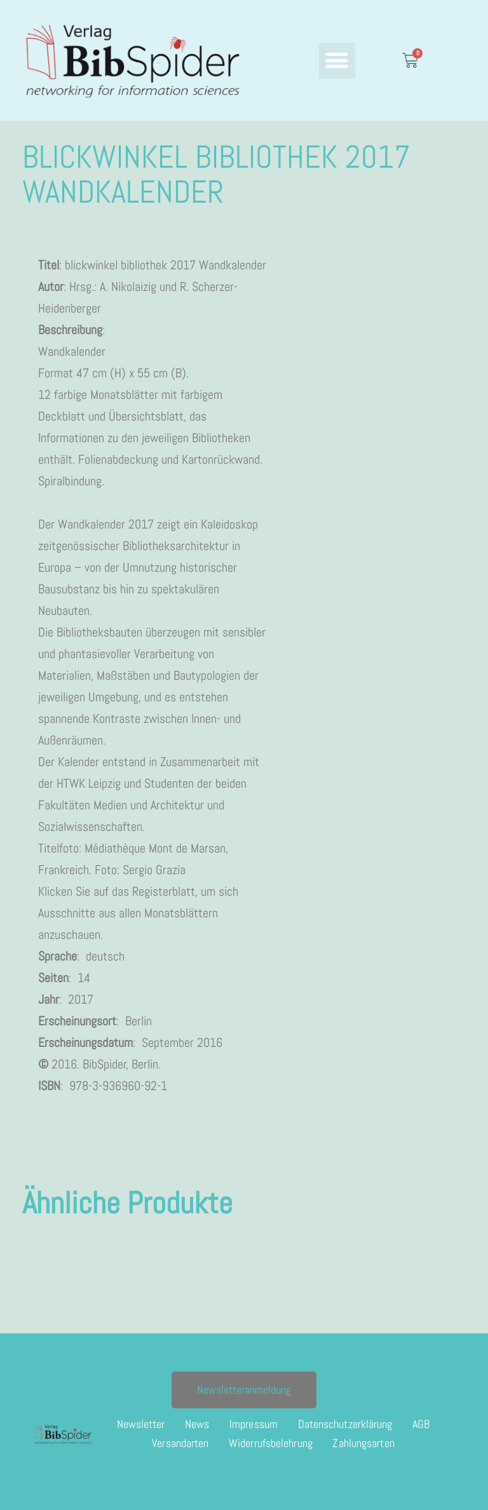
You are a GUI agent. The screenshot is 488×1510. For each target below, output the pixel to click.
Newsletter (140, 1424)
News (197, 1424)
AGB (421, 1424)
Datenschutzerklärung (345, 1424)
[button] (337, 61)
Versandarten (180, 1443)
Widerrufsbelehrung (271, 1443)
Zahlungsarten (364, 1443)
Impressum (253, 1424)
